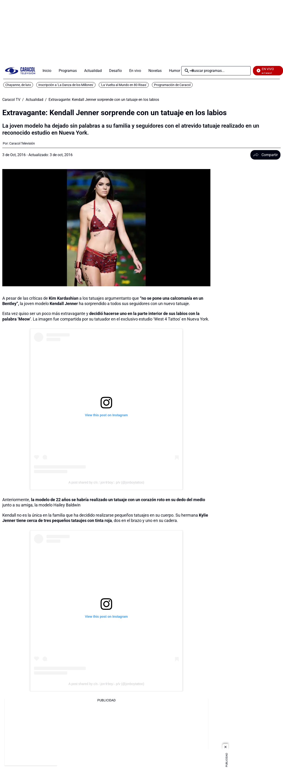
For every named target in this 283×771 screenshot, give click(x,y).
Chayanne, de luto (18, 85)
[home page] (20, 70)
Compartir (265, 155)
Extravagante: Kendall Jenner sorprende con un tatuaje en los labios (104, 100)
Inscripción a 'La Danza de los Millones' (65, 85)
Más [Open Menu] (191, 71)
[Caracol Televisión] (22, 143)
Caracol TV (11, 100)
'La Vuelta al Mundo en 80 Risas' (124, 85)
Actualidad (34, 100)
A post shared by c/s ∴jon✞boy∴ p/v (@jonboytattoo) (106, 482)
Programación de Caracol (172, 85)
